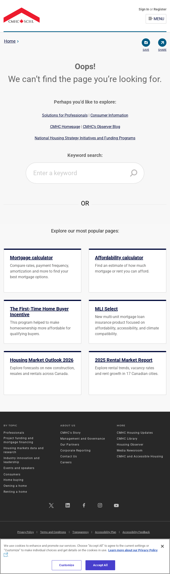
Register (160, 9)
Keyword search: (85, 155)
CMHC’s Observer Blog (101, 126)
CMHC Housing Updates (135, 432)
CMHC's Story (70, 432)
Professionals (14, 432)
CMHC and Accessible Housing (140, 456)
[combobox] (85, 173)
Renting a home (15, 491)
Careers (66, 462)
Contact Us (68, 456)
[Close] (162, 546)
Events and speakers (19, 468)
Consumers (12, 474)
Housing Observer (130, 444)
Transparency (80, 532)
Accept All (100, 565)
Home (10, 41)
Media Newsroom (130, 450)
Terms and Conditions (53, 532)
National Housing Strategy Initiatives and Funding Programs (85, 138)
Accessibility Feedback (136, 532)
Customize (66, 565)
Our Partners (69, 444)
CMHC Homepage (65, 126)
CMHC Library (127, 438)
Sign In (144, 9)
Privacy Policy (25, 532)
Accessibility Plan (105, 532)
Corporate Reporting (75, 450)
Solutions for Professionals (65, 115)
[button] (133, 173)
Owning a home (15, 485)
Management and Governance (82, 438)
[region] (85, 556)
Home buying (14, 480)
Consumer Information (109, 115)
